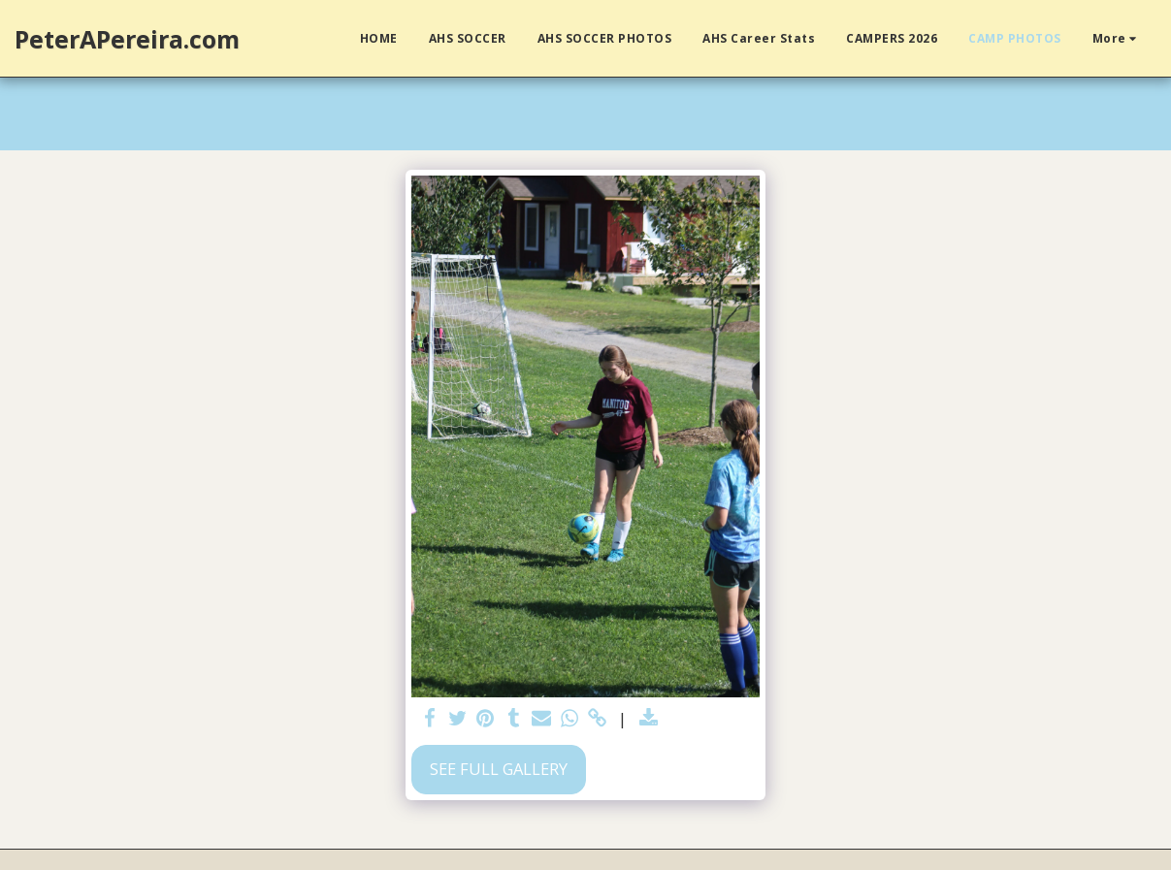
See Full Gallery (499, 768)
